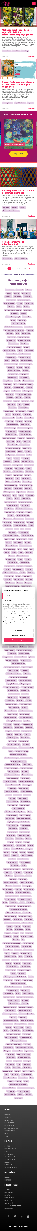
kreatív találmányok (11, 758)
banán (13, 973)
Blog (6, 1133)
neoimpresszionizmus (26, 781)
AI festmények (28, 943)
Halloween (26, 1034)
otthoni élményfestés (13, 913)
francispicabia (8, 411)
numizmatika (17, 1051)
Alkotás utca (18, 542)
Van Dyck (28, 583)
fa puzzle (15, 855)
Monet (19, 307)
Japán (31, 1071)
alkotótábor (27, 1067)
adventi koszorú (13, 1000)
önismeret (9, 468)
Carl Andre (12, 741)
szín (20, 956)
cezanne (27, 397)
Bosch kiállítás (27, 869)
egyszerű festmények (13, 785)
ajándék (17, 926)
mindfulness (29, 465)
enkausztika (8, 727)
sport (5, 1030)
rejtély (23, 573)
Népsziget (12, 532)
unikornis (30, 330)
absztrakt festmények (23, 892)
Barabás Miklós (9, 997)
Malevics (25, 370)
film (17, 478)
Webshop (7, 1117)
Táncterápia (25, 505)
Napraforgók (25, 778)
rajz (19, 404)
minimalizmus (23, 741)
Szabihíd (10, 515)
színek (17, 498)
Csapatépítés (9, 1131)
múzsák (17, 381)
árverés (23, 313)
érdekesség (13, 902)
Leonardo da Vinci (9, 438)
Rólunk (7, 1146)
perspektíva (26, 333)
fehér (14, 552)
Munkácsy (9, 876)
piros (19, 549)
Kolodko (13, 879)
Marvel (9, 475)
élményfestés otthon (14, 721)
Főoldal (7, 1115)
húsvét (29, 468)
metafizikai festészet (24, 650)
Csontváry (7, 384)
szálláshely (11, 1091)
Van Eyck (21, 438)
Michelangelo (24, 714)
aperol (30, 103)
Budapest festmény (13, 1034)
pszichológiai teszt (25, 502)
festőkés (27, 559)
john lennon (10, 583)
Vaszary (15, 953)
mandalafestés (23, 859)
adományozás (27, 391)
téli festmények (14, 1004)
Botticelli (27, 795)
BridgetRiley (25, 445)
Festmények (9, 1208)
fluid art (25, 1004)
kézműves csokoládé (24, 899)
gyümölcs (25, 401)
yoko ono (29, 579)
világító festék (26, 660)
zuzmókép (25, 51)
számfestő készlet (24, 835)
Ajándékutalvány (11, 1128)
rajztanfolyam (25, 862)
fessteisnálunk (11, 354)
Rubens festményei (12, 586)
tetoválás (29, 569)
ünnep (28, 929)
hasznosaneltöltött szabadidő (14, 330)
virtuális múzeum (27, 687)
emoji (22, 902)
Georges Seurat (26, 791)
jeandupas (25, 458)
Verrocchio (17, 795)
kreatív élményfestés (12, 775)
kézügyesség (10, 455)
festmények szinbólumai (13, 987)
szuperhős (29, 471)
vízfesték (8, 724)
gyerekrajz (8, 980)
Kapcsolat (8, 1165)
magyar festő (7, 657)
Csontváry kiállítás (27, 960)
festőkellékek (10, 559)
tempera (8, 731)
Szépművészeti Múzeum (11, 211)
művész (19, 418)
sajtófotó (7, 919)
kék (31, 549)
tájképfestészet (12, 684)
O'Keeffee (20, 700)
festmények (11, 300)
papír (24, 1071)
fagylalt (12, 798)
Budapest (8, 1177)
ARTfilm (30, 573)
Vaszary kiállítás (10, 956)
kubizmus (30, 438)
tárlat (31, 977)
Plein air (23, 647)
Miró (24, 923)
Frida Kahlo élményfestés (13, 327)
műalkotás (14, 313)
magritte (19, 397)
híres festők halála (10, 781)
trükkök (28, 451)
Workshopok (9, 1123)
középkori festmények (18, 983)
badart (31, 411)
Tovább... (31, 56)
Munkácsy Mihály (25, 1037)
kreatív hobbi (24, 697)
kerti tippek (7, 522)
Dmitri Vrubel (13, 374)
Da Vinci (11, 556)
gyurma (18, 889)
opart (18, 441)
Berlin (7, 953)
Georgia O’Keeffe (25, 431)
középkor (7, 1051)
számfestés (11, 835)
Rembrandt (24, 374)
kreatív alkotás (13, 670)
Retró (31, 525)
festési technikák (27, 535)
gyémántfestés (27, 758)
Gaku (29, 812)
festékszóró (19, 727)
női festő (15, 960)
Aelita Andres (25, 801)
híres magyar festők (23, 818)
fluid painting (9, 539)
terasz (8, 1067)
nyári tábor (16, 1067)
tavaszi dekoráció (12, 966)
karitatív (10, 397)
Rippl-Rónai (28, 872)
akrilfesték (27, 987)
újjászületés (21, 492)
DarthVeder (16, 482)
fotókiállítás (18, 919)
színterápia (26, 498)
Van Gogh (26, 744)
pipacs (16, 936)
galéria (14, 852)
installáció (22, 973)
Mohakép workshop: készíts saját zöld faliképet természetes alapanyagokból (17, 32)
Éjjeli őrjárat (7, 1071)
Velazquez (10, 367)
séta (17, 333)
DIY (15, 384)
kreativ (16, 293)
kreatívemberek (9, 303)
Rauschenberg (14, 707)
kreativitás (26, 317)
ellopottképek (11, 357)
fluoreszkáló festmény (12, 667)
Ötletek (9, 498)
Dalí (13, 418)
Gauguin (29, 849)
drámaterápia (9, 512)
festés (9, 293)
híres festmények (25, 364)
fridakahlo (7, 401)
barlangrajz (26, 886)
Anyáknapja (18, 488)
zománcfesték (26, 731)
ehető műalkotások (25, 711)
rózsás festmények (11, 768)
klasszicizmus (8, 993)
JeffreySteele (10, 451)
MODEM (26, 347)
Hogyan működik (10, 1125)
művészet (10, 333)
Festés (7, 1195)
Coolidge (15, 360)
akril (6, 1074)
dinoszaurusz (25, 966)
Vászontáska (19, 519)
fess (14, 495)
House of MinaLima (24, 970)
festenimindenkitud (26, 384)
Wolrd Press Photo (25, 916)
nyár (16, 529)
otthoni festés (12, 697)
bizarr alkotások (11, 704)
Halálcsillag (27, 482)
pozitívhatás (26, 293)
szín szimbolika (10, 1010)
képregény (9, 478)
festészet (20, 290)
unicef (18, 576)
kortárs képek (26, 946)
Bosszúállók (18, 475)
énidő (21, 495)
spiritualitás (23, 1078)
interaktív (7, 936)
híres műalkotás (22, 556)
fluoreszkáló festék (18, 663)
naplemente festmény (12, 923)
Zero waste (7, 519)
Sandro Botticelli (11, 546)
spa (18, 1064)
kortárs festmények (12, 946)
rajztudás (20, 455)
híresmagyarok (18, 387)
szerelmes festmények (14, 1044)
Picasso (19, 367)
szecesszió (27, 414)
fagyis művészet (12, 801)
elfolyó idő (9, 421)
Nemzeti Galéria (26, 953)
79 (25, 268)
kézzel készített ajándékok (18, 677)
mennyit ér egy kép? (13, 317)
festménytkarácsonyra (23, 394)
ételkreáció (13, 828)
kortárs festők (10, 899)
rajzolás (25, 694)
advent (16, 933)
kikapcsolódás (23, 532)
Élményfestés (9, 1120)
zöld (25, 549)
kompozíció (11, 337)
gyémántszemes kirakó (18, 761)
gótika (31, 657)
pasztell (26, 721)
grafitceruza (19, 876)
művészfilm (9, 576)
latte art (24, 707)
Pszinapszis (29, 495)
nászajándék (17, 465)
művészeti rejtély (11, 364)
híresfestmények (23, 300)
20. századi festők (12, 896)
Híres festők (9, 1198)
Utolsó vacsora (9, 845)
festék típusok (27, 724)
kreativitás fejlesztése (11, 535)
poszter (6, 418)
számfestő (26, 926)
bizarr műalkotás (25, 704)
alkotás (28, 290)
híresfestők (27, 296)
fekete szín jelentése (26, 1014)
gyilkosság (12, 788)
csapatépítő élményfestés (18, 909)
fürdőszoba (26, 1064)
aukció (9, 795)
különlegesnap (9, 492)
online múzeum (13, 690)
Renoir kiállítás (28, 993)
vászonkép (22, 1017)
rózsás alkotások (26, 768)
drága (8, 414)
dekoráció (7, 471)
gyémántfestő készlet (12, 764)
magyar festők (24, 653)
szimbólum (28, 956)
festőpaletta (25, 562)
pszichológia (19, 468)
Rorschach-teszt (10, 502)
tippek (20, 451)
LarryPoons (27, 448)
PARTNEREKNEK (10, 1148)
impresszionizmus (24, 340)
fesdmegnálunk (25, 354)
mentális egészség (14, 744)
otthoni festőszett (10, 717)
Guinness (20, 512)
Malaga (7, 855)
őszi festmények (10, 916)
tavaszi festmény (17, 849)
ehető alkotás (25, 825)
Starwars (8, 488)
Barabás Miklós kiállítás (25, 997)
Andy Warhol (8, 381)
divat (10, 751)
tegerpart (17, 1061)
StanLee (27, 475)
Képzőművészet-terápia (24, 509)
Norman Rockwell (14, 370)
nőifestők (28, 421)
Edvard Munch (27, 775)
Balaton (9, 529)
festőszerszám (12, 562)
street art (18, 734)
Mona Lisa (29, 552)
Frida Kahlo (21, 320)
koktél (9, 1061)
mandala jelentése (10, 1078)
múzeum (6, 852)
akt (30, 539)
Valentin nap (8, 950)
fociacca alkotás (12, 778)
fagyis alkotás (22, 798)
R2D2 (7, 482)
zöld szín (13, 1017)
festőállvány (9, 566)
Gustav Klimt (24, 377)
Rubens (19, 583)
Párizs (31, 1024)
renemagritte (23, 408)
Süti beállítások (10, 1167)
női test (27, 542)
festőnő (6, 960)
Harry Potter (11, 970)
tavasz (30, 492)
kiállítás (14, 207)
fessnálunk (27, 310)
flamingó (27, 1061)
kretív (20, 350)
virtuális (29, 933)
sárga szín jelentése (25, 1007)
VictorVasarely (12, 445)
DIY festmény (18, 579)
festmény (17, 296)
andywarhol (16, 391)
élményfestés (7, 103)
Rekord (29, 512)
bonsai (8, 886)
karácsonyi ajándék (26, 717)
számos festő (27, 980)
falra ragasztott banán (18, 1041)
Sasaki (31, 647)
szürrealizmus (21, 539)
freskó (17, 731)
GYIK (6, 1136)
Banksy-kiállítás (20, 1024)
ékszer (26, 1081)
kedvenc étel (21, 845)
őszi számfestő (28, 1030)
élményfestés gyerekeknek (18, 1084)
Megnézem (18, 154)
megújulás (6, 495)
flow (30, 923)
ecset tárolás (24, 832)
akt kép (9, 929)
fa (32, 401)
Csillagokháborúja (26, 485)
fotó (31, 1078)
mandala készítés (9, 1088)
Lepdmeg (28, 488)
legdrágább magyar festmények (18, 822)
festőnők (19, 421)
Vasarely (6, 207)
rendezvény (27, 576)
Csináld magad (19, 522)
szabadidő (28, 327)
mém (5, 647)
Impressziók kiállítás (14, 347)
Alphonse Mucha (11, 434)
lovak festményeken (23, 1054)
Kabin (28, 529)
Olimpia (8, 1027)
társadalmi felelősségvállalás (15, 812)
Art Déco (7, 569)
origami (17, 1071)
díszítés (28, 839)
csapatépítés (11, 906)
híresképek (16, 414)
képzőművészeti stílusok (18, 754)
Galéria (7, 1190)
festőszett (27, 913)
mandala (12, 859)
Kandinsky (18, 872)
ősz (22, 529)
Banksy (9, 734)
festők (26, 307)
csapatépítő (10, 818)
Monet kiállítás (28, 381)
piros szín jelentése (25, 1010)
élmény (9, 926)
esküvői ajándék (27, 461)
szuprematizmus (20, 657)
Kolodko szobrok (12, 990)
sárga (20, 552)
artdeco (16, 458)
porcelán (27, 1044)
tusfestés (29, 727)
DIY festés (8, 579)
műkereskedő (24, 805)
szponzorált (28, 1051)
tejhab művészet (10, 711)
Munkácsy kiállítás (11, 1037)
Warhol (29, 700)
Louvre (28, 1027)
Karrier (7, 1162)
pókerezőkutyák (26, 360)
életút (7, 360)
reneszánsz (15, 865)
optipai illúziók (28, 889)
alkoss (20, 303)
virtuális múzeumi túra (11, 687)
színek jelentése (25, 546)
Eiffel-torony (18, 1027)
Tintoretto (8, 872)
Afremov (11, 307)
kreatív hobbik (27, 667)
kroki (9, 458)
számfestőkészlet (27, 936)
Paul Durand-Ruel (18, 808)
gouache (16, 724)
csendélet (9, 892)
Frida (13, 320)
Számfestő (8, 1203)
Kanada (8, 963)
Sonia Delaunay (10, 428)
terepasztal (26, 963)
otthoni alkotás (14, 694)
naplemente (28, 919)
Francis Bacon (25, 896)
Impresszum (8, 1154)
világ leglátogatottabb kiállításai (15, 977)
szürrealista (29, 418)
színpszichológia (9, 549)
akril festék (23, 828)
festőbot (28, 566)
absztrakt (27, 441)
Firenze (22, 852)
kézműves (7, 465)
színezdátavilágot (11, 485)
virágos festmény (25, 680)
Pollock (30, 845)
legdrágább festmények (13, 310)
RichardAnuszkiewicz (13, 448)
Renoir (18, 993)
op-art (22, 207)
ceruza (29, 876)
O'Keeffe (16, 940)
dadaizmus (13, 647)
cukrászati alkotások (26, 748)
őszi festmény (15, 1030)
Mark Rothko (25, 738)
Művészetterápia (12, 505)
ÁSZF (6, 1151)
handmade (29, 519)
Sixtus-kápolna (26, 1074)
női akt (8, 542)
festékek (19, 566)
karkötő (18, 1081)
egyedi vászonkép (27, 1020)
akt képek (25, 771)
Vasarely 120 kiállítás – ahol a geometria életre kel (18, 191)
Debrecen (8, 1180)
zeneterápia (9, 509)
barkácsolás (10, 1064)
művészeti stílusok (22, 751)
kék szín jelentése (10, 1007)
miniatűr (17, 963)
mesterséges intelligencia (12, 943)
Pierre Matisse (25, 815)
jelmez (26, 842)
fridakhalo (24, 344)
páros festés (28, 950)
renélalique (7, 461)
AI (22, 940)
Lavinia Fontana (12, 424)
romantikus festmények (25, 1088)
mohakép (16, 51)
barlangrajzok (8, 889)
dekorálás (19, 839)
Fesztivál (30, 522)
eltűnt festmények (27, 882)
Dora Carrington (12, 825)
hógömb (7, 933)
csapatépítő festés (24, 906)
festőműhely (29, 350)
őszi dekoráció (18, 569)
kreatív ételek (12, 714)
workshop (6, 51)
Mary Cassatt (25, 424)
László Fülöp (12, 653)
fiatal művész (12, 805)
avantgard (10, 441)
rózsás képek (27, 764)
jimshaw (26, 404)
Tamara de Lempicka (25, 428)
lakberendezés (18, 471)
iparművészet (8, 1047)
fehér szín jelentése (9, 1014)
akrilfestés (15, 1074)
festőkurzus (29, 303)
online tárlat (25, 690)
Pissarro (17, 980)
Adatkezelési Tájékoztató (9, 1158)
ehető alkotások (12, 815)
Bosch (24, 865)
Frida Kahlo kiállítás (18, 323)
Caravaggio (27, 785)
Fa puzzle (8, 1200)
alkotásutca (10, 290)
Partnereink (9, 1192)
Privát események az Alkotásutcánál (13, 243)
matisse (16, 401)
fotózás (10, 842)
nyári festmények (24, 1057)
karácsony (9, 394)
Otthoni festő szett (12, 1206)
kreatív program (27, 855)
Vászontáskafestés (20, 525)
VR (22, 933)
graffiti (27, 734)
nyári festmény (20, 103)
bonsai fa (17, 886)
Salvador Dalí (12, 377)
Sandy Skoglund (12, 738)
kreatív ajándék (11, 680)
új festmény (25, 990)
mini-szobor (22, 879)
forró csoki (9, 839)
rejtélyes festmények (10, 573)
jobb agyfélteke (12, 862)
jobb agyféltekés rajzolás (24, 1047)
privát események (21, 258)
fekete (7, 552)
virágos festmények (11, 791)
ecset (20, 559)
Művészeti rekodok (23, 515)
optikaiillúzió (11, 340)
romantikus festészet (14, 674)
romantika (25, 670)
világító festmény (12, 660)
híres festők (10, 700)
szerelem (18, 950)
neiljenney (12, 408)
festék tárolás (12, 832)
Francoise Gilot (11, 431)
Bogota (30, 852)
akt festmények (13, 771)
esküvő (16, 461)
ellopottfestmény (24, 357)
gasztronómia (9, 650)
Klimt (5, 902)
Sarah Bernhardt (25, 434)
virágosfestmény (9, 350)
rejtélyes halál (23, 788)
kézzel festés (26, 586)
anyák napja (8, 1024)
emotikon (30, 902)
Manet (27, 367)
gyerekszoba (11, 1057)
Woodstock (7, 525)
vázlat (29, 455)
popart (7, 391)
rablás (10, 1081)
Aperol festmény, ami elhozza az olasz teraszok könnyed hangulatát (18, 84)
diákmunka (10, 1054)
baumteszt (11, 404)
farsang (18, 842)
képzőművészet (24, 337)
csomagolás (19, 929)
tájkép (7, 849)
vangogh (8, 296)
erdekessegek (20, 411)
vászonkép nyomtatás (11, 1020)
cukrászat (27, 674)
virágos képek (25, 684)
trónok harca (26, 478)
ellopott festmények (10, 882)
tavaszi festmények (10, 748)
